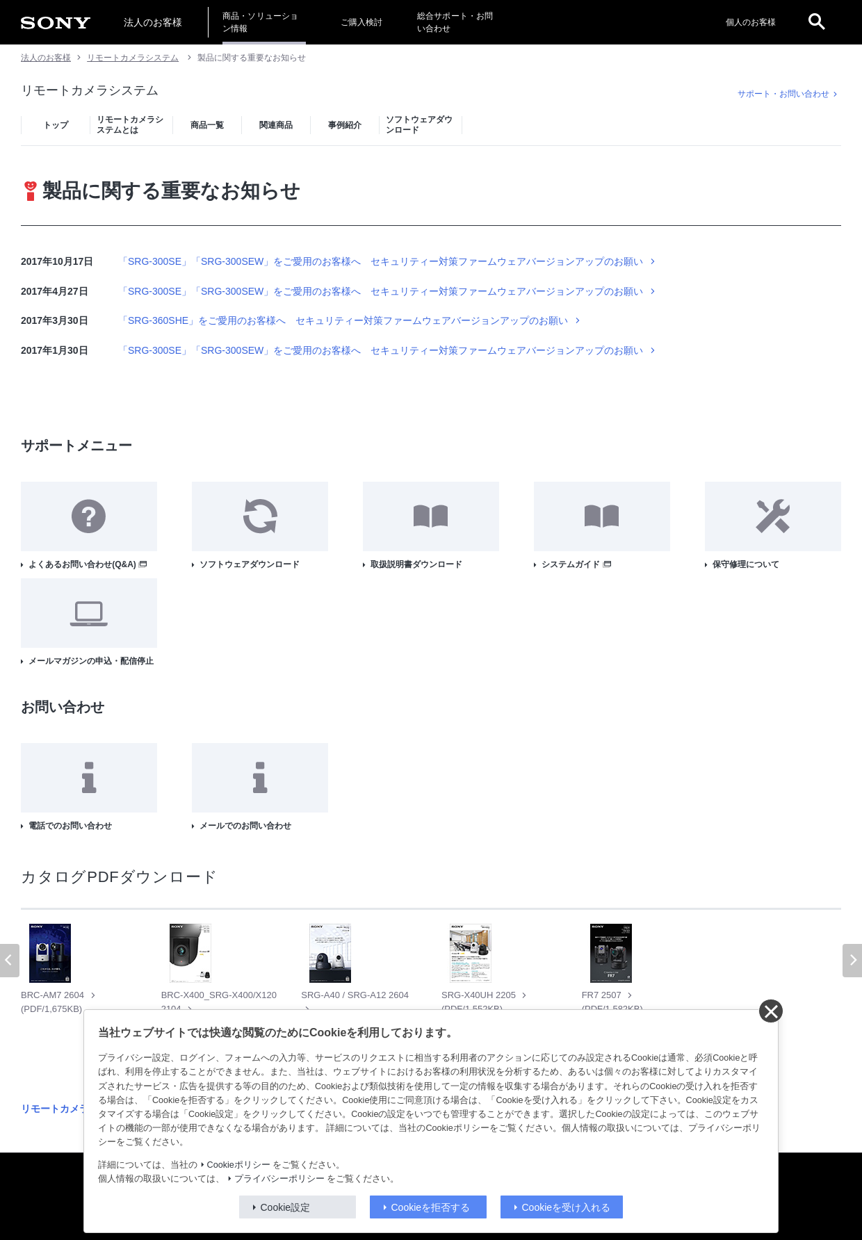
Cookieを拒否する (431, 1207)
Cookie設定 (286, 1207)
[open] (816, 22)
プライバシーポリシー (279, 1179)
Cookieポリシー (238, 1165)
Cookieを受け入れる (566, 1207)
